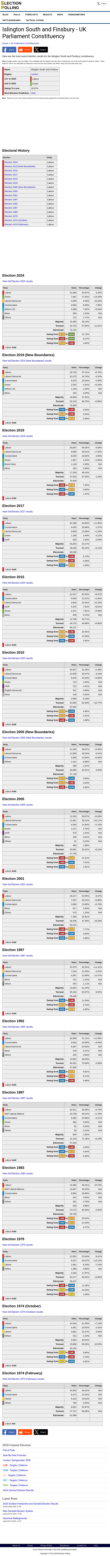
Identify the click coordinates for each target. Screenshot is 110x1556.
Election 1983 (11, 212)
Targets (13, 1465)
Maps (60, 14)
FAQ (96, 1545)
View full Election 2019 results (17, 436)
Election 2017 (11, 174)
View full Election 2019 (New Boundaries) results (27, 361)
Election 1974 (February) (16, 224)
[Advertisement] (55, 125)
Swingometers (76, 14)
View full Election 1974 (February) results (23, 1379)
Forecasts (31, 14)
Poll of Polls (9, 1450)
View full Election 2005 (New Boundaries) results (27, 738)
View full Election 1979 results (17, 1245)
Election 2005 (11, 191)
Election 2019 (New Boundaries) (20, 166)
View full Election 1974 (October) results (22, 1312)
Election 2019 (11, 170)
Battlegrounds (12, 20)
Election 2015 (11, 179)
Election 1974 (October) (16, 220)
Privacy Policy (46, 1545)
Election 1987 (11, 208)
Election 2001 (11, 195)
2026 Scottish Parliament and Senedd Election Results (30, 1504)
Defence (23, 1465)
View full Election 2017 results (17, 511)
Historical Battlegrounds (15, 1518)
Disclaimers (64, 1545)
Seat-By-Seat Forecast (14, 1455)
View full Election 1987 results (17, 1098)
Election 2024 (11, 162)
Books (30, 1545)
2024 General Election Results (18, 1490)
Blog (5, 14)
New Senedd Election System (18, 1511)
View (33, 93)
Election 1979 (11, 216)
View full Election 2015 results (17, 583)
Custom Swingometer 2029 (17, 1460)
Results (47, 14)
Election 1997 (11, 199)
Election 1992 (11, 203)
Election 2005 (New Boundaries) (20, 187)
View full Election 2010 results (17, 658)
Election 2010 (11, 183)
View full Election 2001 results (17, 884)
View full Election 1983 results (17, 1173)
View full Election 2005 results (17, 805)
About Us (16, 1545)
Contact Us (81, 1545)
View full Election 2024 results (17, 281)
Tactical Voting (35, 20)
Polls (16, 14)
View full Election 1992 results (17, 1027)
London (34, 74)
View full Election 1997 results (17, 955)
